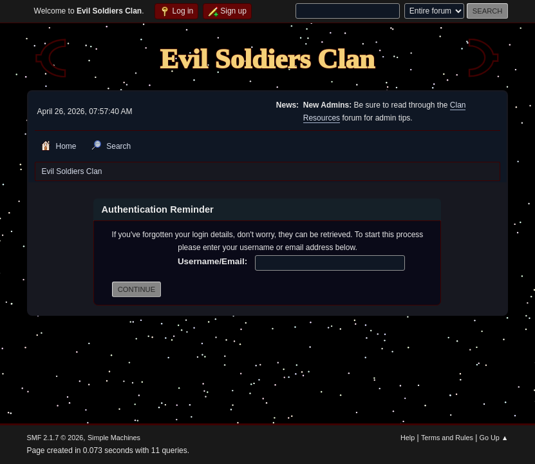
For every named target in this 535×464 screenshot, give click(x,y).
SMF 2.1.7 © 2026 (55, 437)
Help (407, 437)
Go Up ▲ (494, 437)
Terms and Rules (447, 437)
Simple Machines (114, 437)
